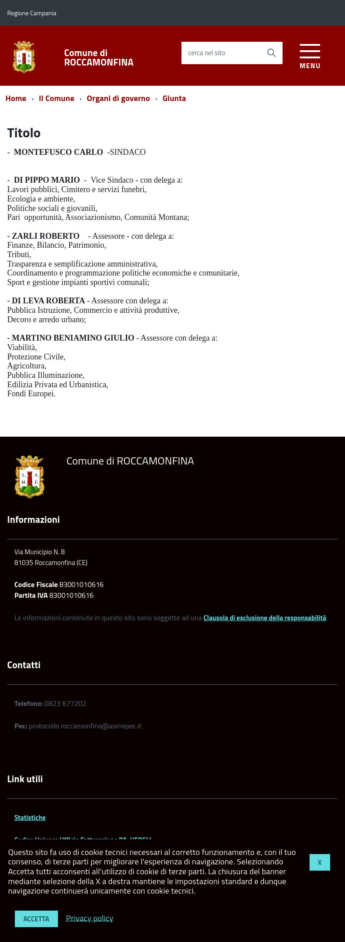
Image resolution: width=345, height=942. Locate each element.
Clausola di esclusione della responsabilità (264, 618)
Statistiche (30, 817)
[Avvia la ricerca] (271, 53)
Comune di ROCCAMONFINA (99, 57)
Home (16, 98)
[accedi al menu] (310, 55)
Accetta (36, 919)
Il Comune (57, 98)
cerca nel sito (206, 53)
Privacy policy (89, 917)
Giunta (174, 98)
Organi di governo (118, 98)
